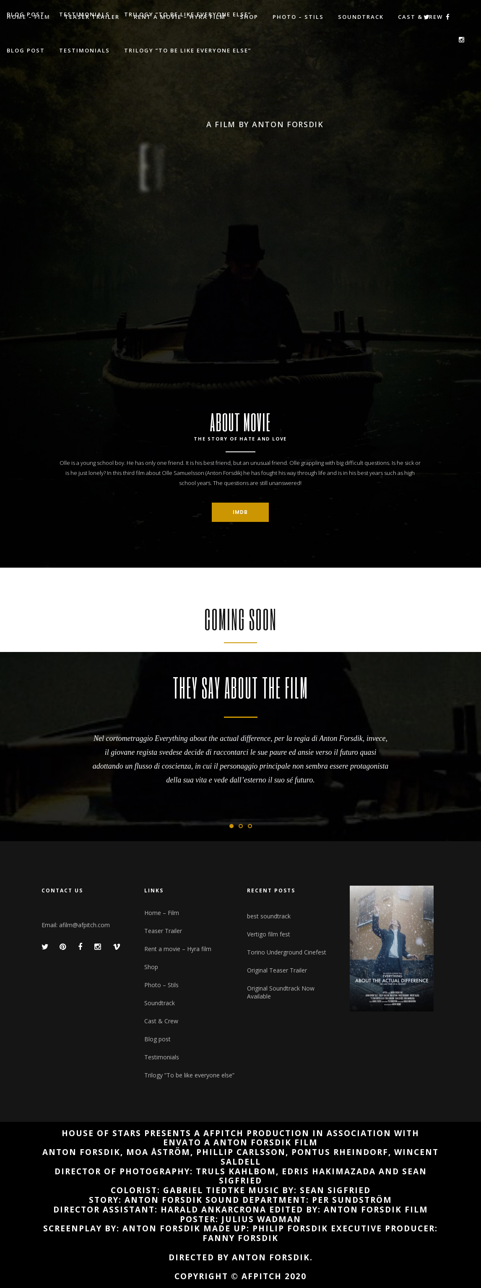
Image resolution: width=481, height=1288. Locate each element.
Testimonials (161, 1057)
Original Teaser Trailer (277, 970)
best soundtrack (269, 916)
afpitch (262, 1276)
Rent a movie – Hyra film (177, 949)
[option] (240, 758)
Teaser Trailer (163, 931)
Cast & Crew (161, 1021)
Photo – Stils (161, 985)
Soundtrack (159, 1003)
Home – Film (161, 913)
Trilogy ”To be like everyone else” (189, 1075)
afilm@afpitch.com (84, 925)
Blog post (157, 1039)
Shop (151, 967)
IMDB (240, 512)
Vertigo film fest (268, 934)
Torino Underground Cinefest (286, 952)
